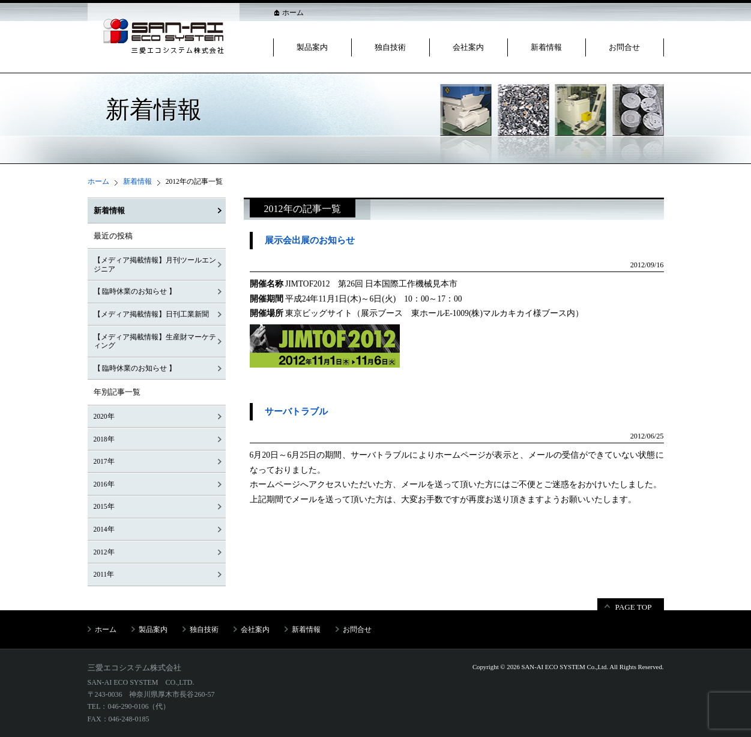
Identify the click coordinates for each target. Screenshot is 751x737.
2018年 (104, 439)
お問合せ (624, 47)
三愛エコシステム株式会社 (134, 667)
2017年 (104, 461)
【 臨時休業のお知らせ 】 (135, 291)
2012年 (104, 552)
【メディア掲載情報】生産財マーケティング (155, 341)
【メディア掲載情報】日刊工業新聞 (151, 314)
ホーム (293, 12)
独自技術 (390, 47)
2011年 (104, 574)
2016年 (104, 484)
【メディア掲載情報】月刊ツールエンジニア (155, 264)
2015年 (104, 506)
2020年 (104, 416)
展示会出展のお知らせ (310, 240)
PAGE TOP (633, 606)
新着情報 (546, 47)
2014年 (104, 529)
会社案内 (468, 47)
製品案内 (312, 47)
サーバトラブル (296, 411)
